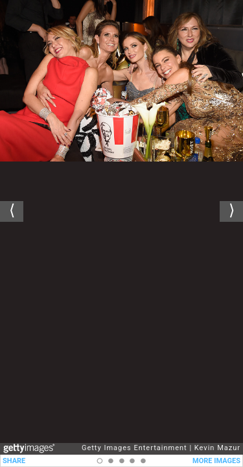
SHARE (14, 461)
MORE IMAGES (216, 461)
